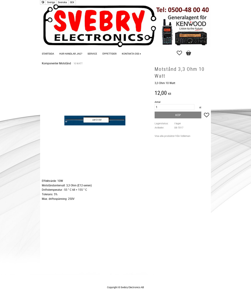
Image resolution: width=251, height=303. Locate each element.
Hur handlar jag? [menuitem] (70, 53)
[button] (181, 53)
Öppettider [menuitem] (109, 53)
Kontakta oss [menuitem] (130, 53)
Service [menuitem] (92, 53)
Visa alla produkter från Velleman (172, 136)
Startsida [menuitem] (48, 53)
